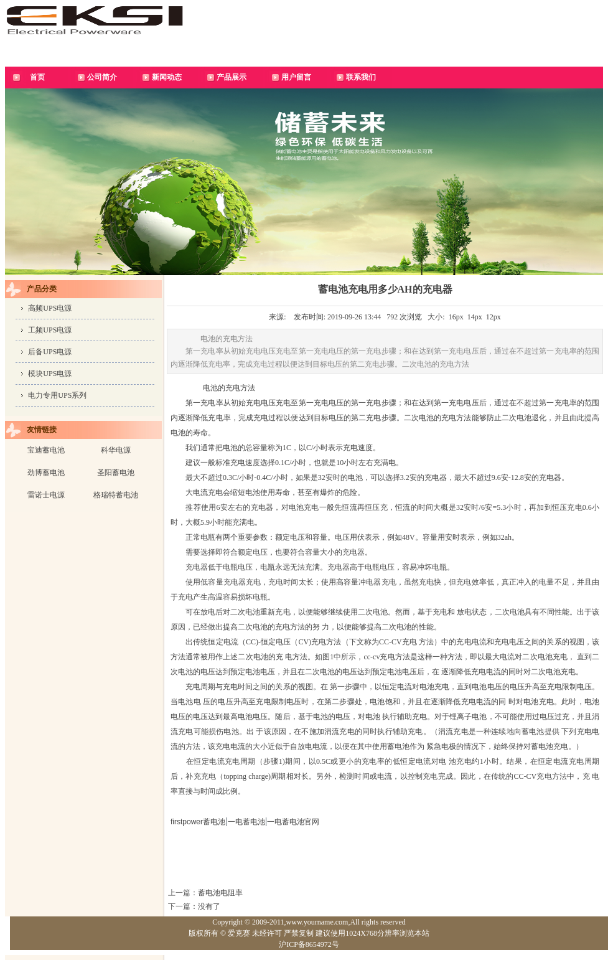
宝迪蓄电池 (46, 450)
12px (493, 317)
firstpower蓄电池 (198, 821)
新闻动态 (167, 77)
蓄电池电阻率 (220, 892)
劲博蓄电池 (46, 472)
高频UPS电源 (50, 308)
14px (474, 317)
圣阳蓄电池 (115, 472)
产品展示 (231, 77)
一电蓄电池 (246, 821)
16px (456, 317)
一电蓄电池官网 (293, 821)
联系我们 (361, 77)
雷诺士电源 (46, 495)
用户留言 (296, 77)
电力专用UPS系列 (57, 395)
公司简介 (102, 77)
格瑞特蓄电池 (115, 495)
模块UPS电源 (50, 373)
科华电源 (116, 450)
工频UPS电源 (50, 330)
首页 (37, 77)
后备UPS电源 (50, 351)
